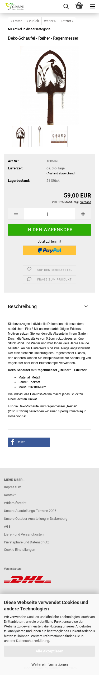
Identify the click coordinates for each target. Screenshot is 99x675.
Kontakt (10, 495)
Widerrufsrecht (15, 503)
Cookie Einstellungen (19, 550)
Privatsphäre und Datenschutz (26, 542)
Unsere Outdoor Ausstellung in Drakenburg (35, 519)
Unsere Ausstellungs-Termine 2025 (30, 511)
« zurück (33, 21)
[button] (16, 214)
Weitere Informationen (49, 664)
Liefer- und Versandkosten (24, 534)
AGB (7, 526)
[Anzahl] (49, 214)
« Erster (16, 21)
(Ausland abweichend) (61, 173)
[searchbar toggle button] (66, 6)
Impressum (12, 487)
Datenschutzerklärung (32, 641)
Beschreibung (22, 306)
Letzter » (67, 21)
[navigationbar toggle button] (92, 6)
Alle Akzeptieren (49, 651)
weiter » (50, 21)
